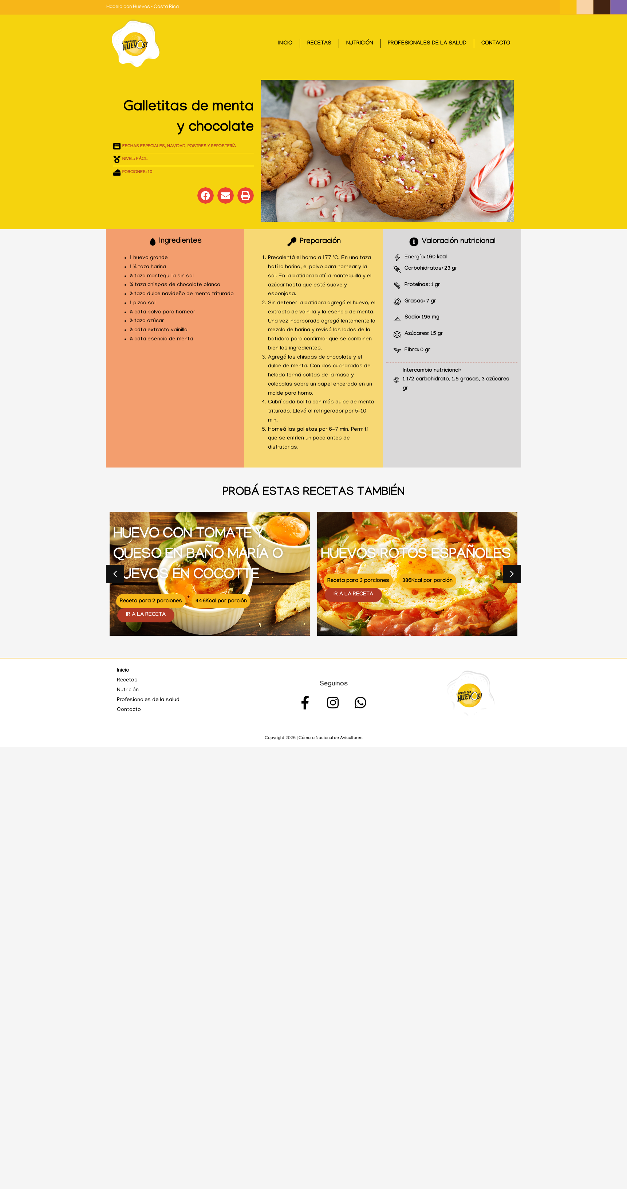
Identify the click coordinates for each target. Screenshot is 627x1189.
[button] (205, 195)
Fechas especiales (143, 146)
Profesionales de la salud (427, 43)
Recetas (319, 43)
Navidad (176, 146)
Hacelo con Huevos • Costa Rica (142, 7)
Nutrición (359, 43)
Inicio (285, 43)
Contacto (495, 43)
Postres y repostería (212, 146)
